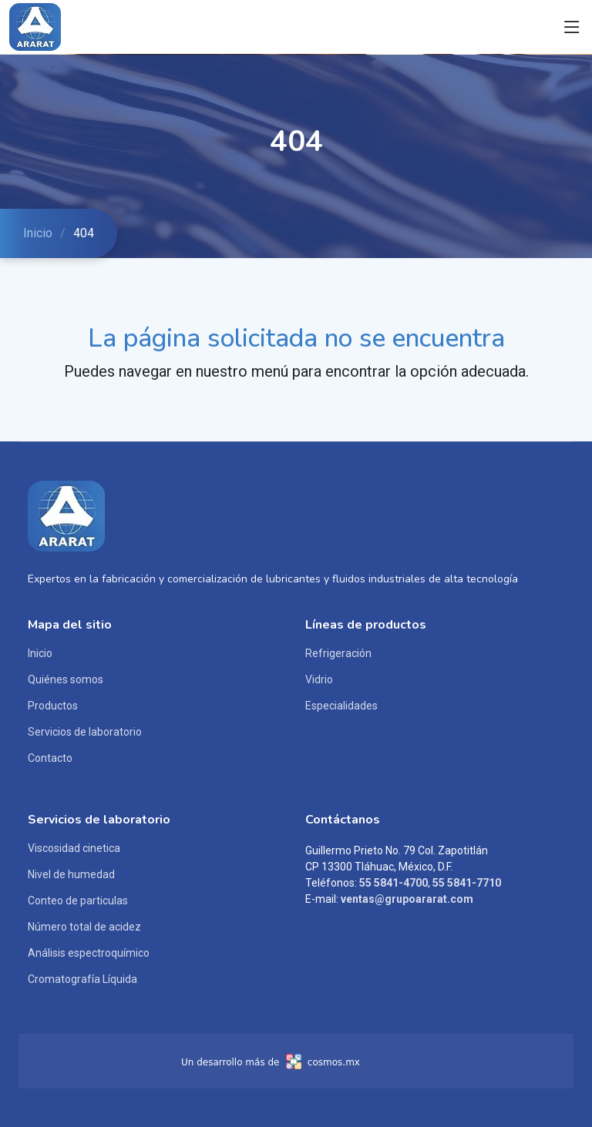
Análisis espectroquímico (89, 953)
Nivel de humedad (71, 874)
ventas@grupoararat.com (407, 899)
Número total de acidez (84, 926)
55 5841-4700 (393, 882)
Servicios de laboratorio (85, 731)
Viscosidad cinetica (74, 848)
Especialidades (341, 705)
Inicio (37, 233)
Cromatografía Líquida (82, 979)
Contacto (50, 758)
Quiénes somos (65, 679)
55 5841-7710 (466, 882)
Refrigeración (338, 653)
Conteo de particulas (78, 900)
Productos (53, 705)
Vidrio (319, 679)
